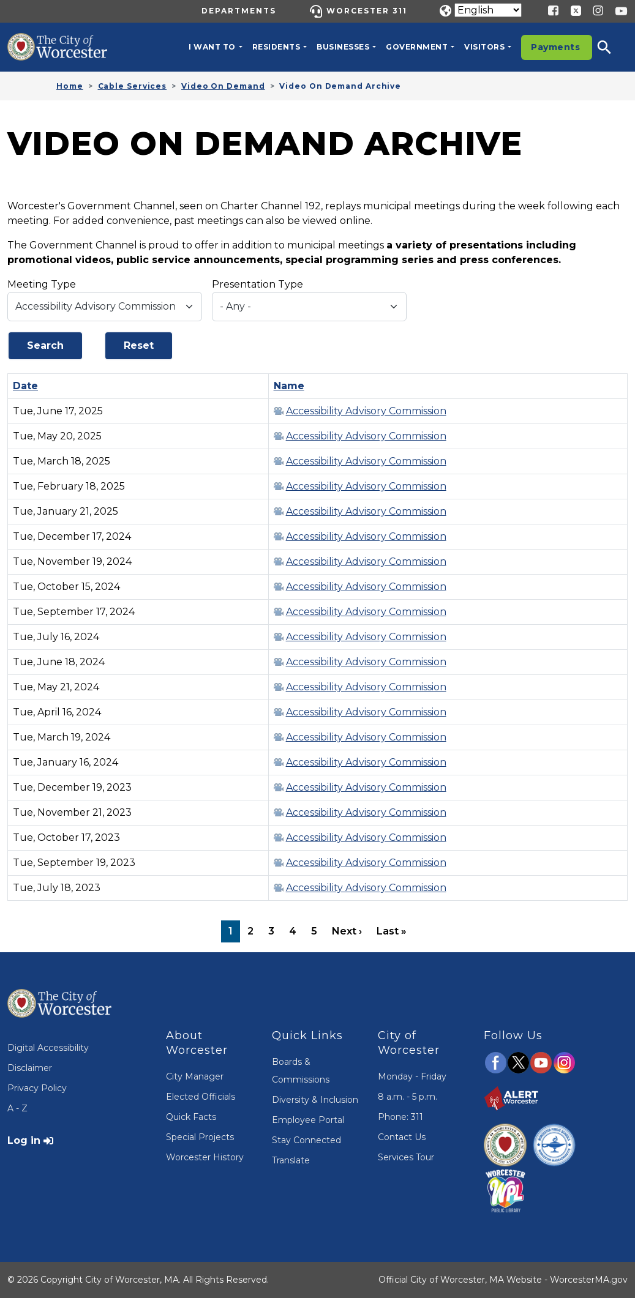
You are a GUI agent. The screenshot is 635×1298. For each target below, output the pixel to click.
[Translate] (488, 10)
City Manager (195, 1076)
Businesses (343, 46)
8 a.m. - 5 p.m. (407, 1096)
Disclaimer (29, 1067)
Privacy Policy (37, 1088)
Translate (291, 1160)
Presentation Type (257, 284)
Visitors (484, 46)
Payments (555, 47)
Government (417, 46)
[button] (612, 47)
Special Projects (200, 1137)
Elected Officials (200, 1096)
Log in (23, 1140)
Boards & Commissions (300, 1070)
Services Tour (406, 1157)
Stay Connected (306, 1140)
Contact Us (402, 1137)
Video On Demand (223, 86)
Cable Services (132, 86)
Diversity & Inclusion (315, 1099)
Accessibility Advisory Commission (366, 411)
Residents (276, 46)
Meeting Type (41, 284)
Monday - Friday (412, 1076)
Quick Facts (191, 1116)
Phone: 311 (400, 1116)
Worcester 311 (366, 10)
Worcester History (205, 1157)
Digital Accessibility (48, 1047)
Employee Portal (308, 1119)
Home (69, 86)
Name (289, 386)
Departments (238, 10)
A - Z (17, 1108)
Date (31, 386)
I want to (212, 46)
